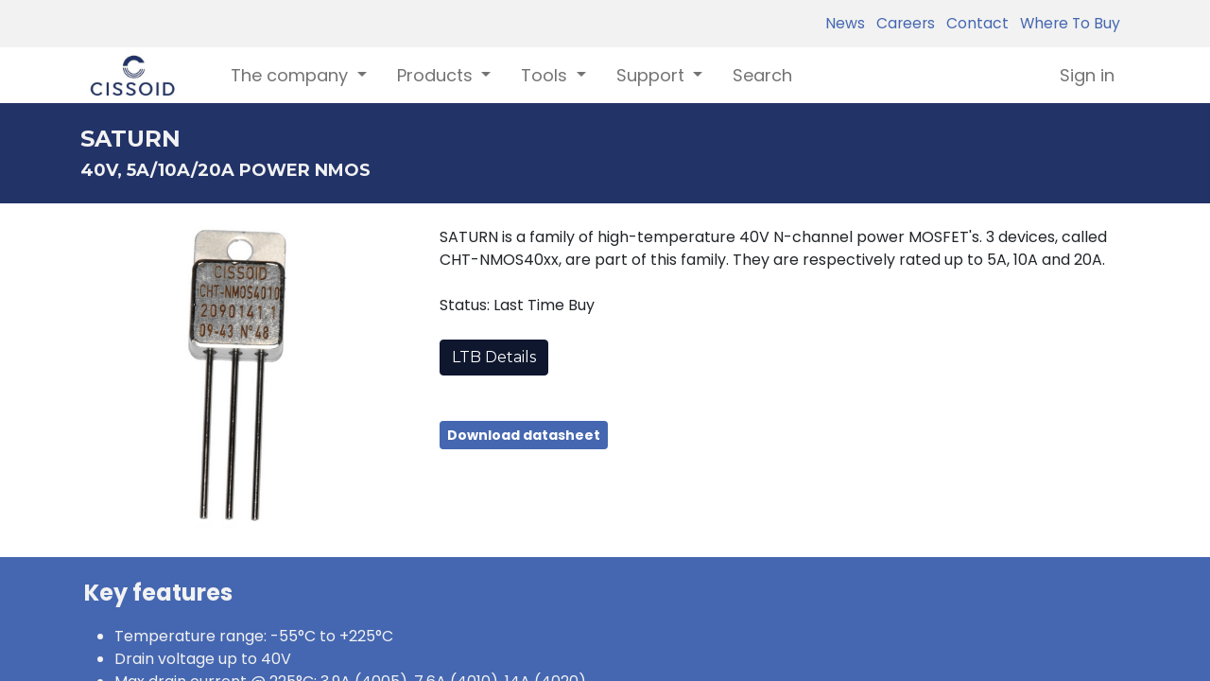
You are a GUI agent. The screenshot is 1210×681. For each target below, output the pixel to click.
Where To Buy (1066, 23)
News (845, 23)
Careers (902, 23)
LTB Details (494, 357)
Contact (974, 23)
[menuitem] (762, 75)
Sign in (1087, 75)
